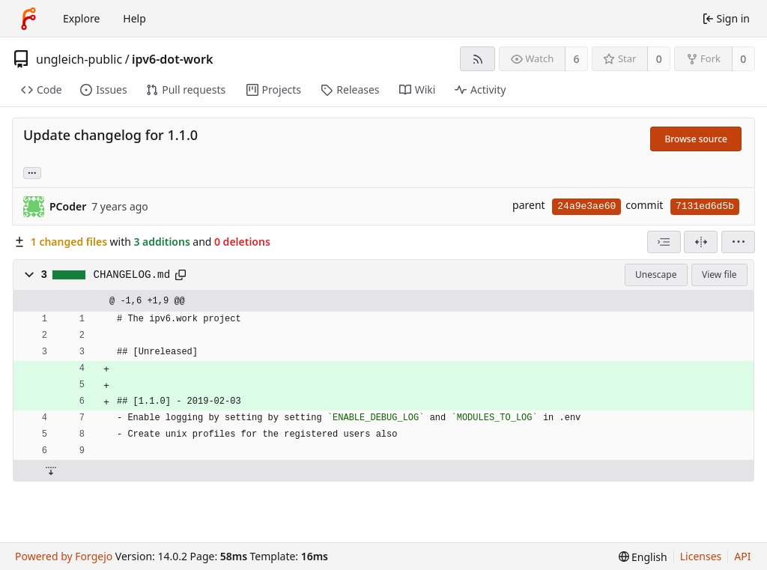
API (742, 556)
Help (134, 18)
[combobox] (664, 242)
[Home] (28, 18)
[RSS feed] (477, 58)
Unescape (655, 274)
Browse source (695, 139)
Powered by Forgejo (63, 556)
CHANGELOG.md (132, 275)
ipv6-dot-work (172, 59)
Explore (81, 18)
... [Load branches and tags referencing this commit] (32, 172)
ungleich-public (79, 59)
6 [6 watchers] (577, 59)
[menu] (738, 242)
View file (719, 274)
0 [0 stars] (659, 59)
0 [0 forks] (743, 59)
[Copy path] (180, 274)
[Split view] (701, 242)
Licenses (701, 556)
